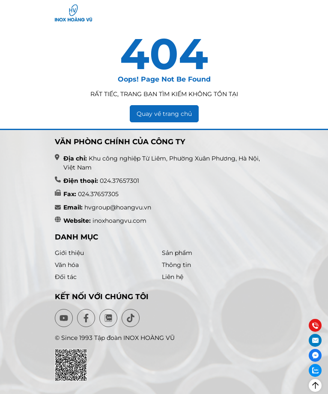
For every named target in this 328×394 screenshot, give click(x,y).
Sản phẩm (177, 253)
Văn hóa (67, 265)
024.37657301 (119, 181)
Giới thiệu (69, 253)
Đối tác (66, 277)
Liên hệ (172, 277)
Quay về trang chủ (164, 114)
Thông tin (176, 265)
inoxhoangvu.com (119, 220)
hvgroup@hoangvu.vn (117, 207)
